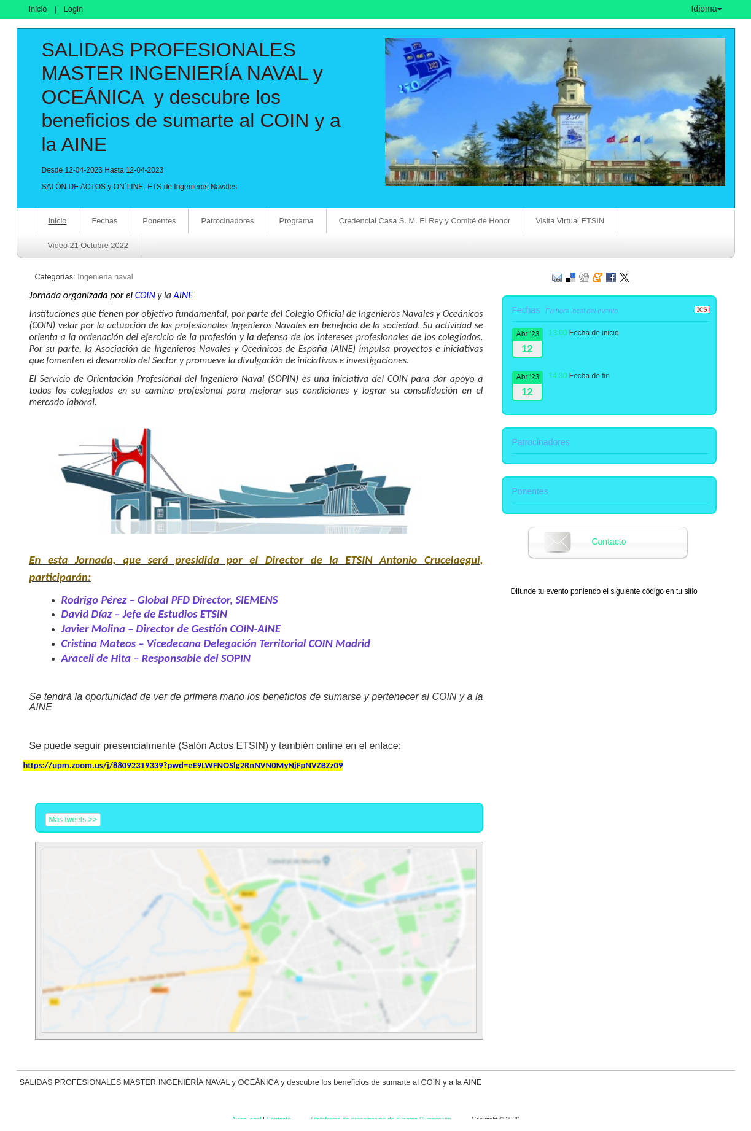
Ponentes (159, 220)
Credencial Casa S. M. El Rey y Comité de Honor (425, 220)
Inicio (38, 9)
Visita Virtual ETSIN (569, 220)
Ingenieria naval (105, 276)
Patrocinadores (227, 220)
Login (73, 9)
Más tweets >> (73, 819)
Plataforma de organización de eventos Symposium (382, 1119)
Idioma (706, 9)
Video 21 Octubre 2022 (88, 245)
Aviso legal (247, 1119)
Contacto (608, 541)
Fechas (104, 220)
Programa (296, 220)
